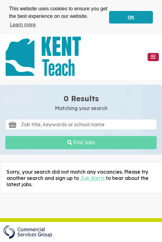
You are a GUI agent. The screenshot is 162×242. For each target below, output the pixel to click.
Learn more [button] (23, 24)
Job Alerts (92, 178)
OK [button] (131, 17)
